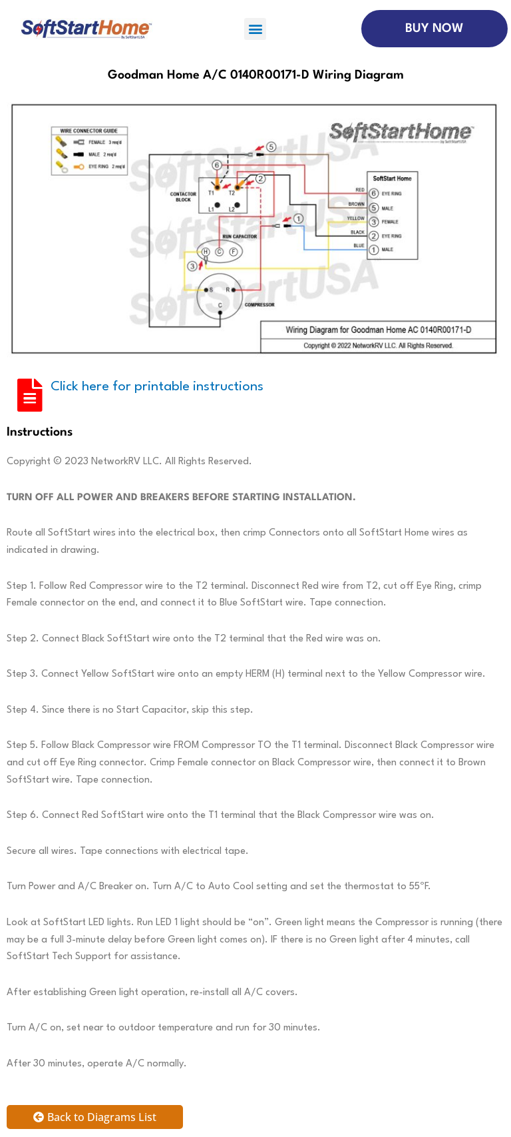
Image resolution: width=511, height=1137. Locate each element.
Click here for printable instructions (157, 387)
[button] (255, 29)
